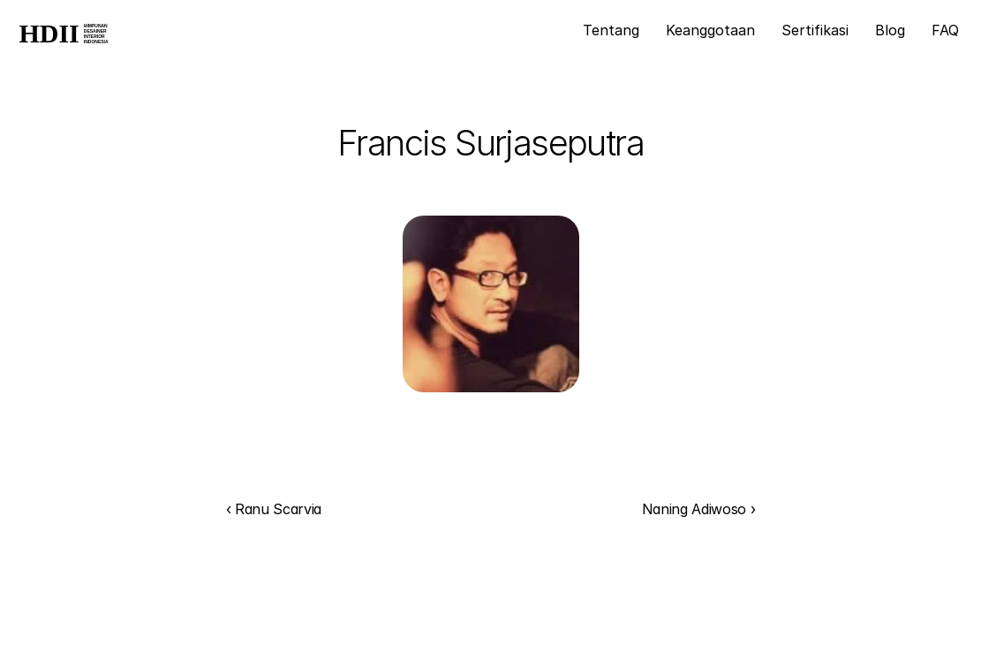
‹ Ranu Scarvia (274, 509)
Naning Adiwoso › (699, 509)
